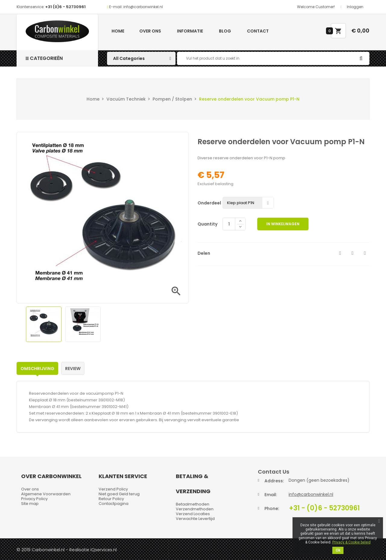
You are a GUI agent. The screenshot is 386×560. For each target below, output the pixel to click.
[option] (44, 324)
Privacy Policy (34, 499)
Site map (30, 503)
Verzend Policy (113, 489)
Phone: (271, 509)
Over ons (150, 31)
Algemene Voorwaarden (46, 494)
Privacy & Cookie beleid (351, 542)
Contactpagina (113, 503)
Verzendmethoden (195, 509)
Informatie (190, 31)
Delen (340, 253)
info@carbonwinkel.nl (311, 494)
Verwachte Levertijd (195, 518)
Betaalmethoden (192, 504)
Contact (258, 31)
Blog (225, 31)
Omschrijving (37, 369)
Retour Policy (111, 499)
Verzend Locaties (193, 514)
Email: (270, 495)
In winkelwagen (282, 223)
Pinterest (364, 253)
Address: (274, 481)
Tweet (352, 253)
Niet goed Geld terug (119, 494)
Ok (338, 550)
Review (73, 369)
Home (118, 31)
